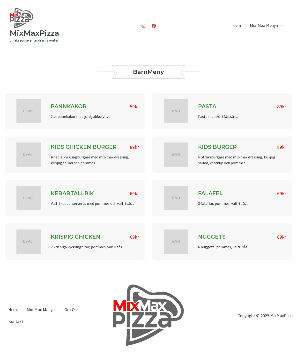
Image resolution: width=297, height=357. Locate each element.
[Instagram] (143, 26)
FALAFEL (210, 193)
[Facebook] (154, 26)
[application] (280, 25)
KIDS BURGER (217, 147)
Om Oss (71, 309)
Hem (236, 25)
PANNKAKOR (69, 106)
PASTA (207, 106)
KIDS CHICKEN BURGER (84, 147)
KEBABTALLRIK (72, 193)
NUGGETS (212, 237)
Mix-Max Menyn (266, 25)
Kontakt (15, 321)
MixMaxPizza (34, 33)
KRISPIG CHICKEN (75, 237)
